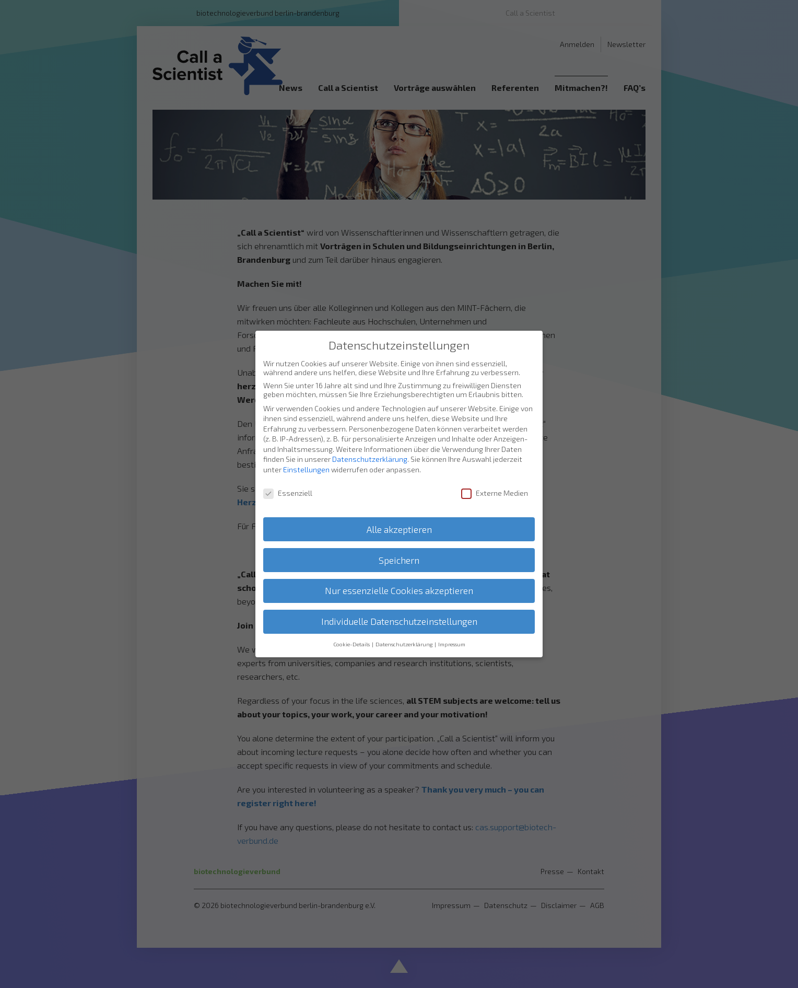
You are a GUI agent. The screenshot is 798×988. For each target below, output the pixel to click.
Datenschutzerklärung (369, 458)
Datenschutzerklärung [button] (404, 643)
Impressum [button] (451, 643)
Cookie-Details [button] (352, 643)
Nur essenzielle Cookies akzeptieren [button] (399, 589)
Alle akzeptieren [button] (399, 527)
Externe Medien (494, 491)
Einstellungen (306, 468)
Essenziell (287, 491)
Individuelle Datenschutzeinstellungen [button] (399, 620)
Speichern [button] (399, 558)
